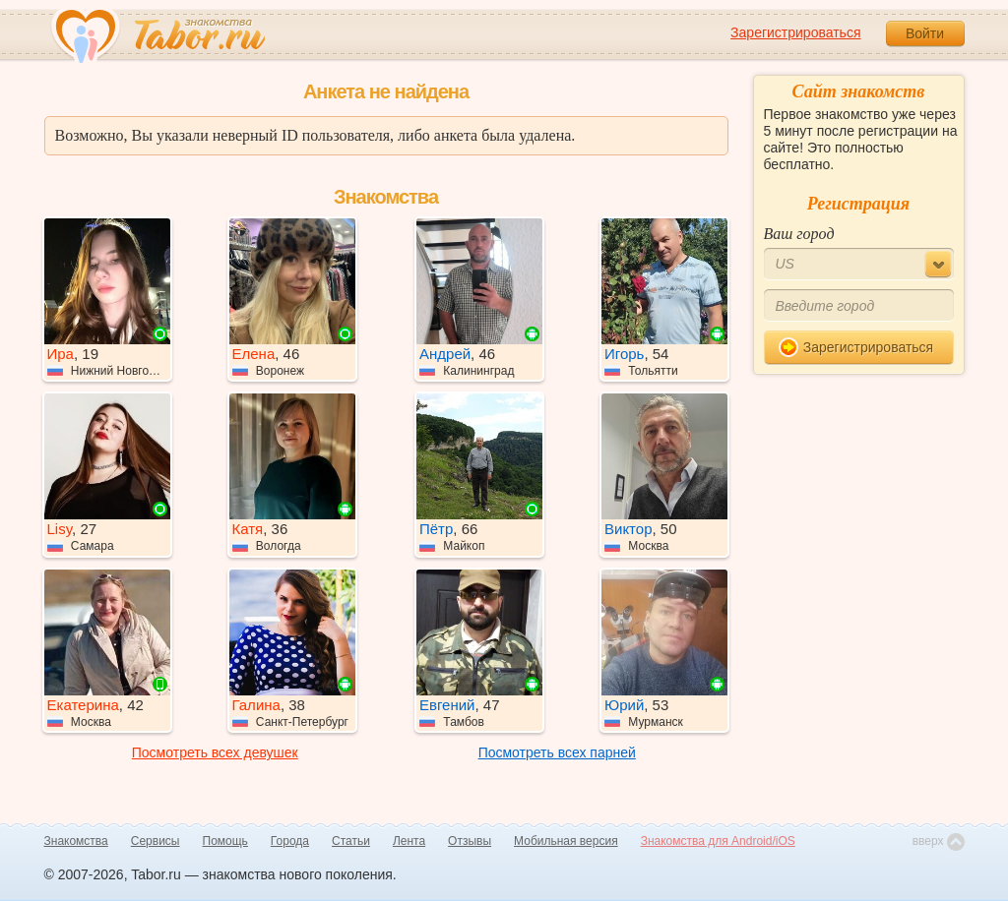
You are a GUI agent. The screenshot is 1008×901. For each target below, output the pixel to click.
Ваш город (799, 233)
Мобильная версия (566, 841)
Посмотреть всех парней (557, 752)
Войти (925, 33)
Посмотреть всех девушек (215, 752)
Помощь (225, 841)
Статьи (351, 841)
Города (290, 841)
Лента (409, 841)
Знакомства (76, 841)
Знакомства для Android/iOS (718, 841)
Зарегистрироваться (795, 32)
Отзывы (469, 841)
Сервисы (155, 841)
